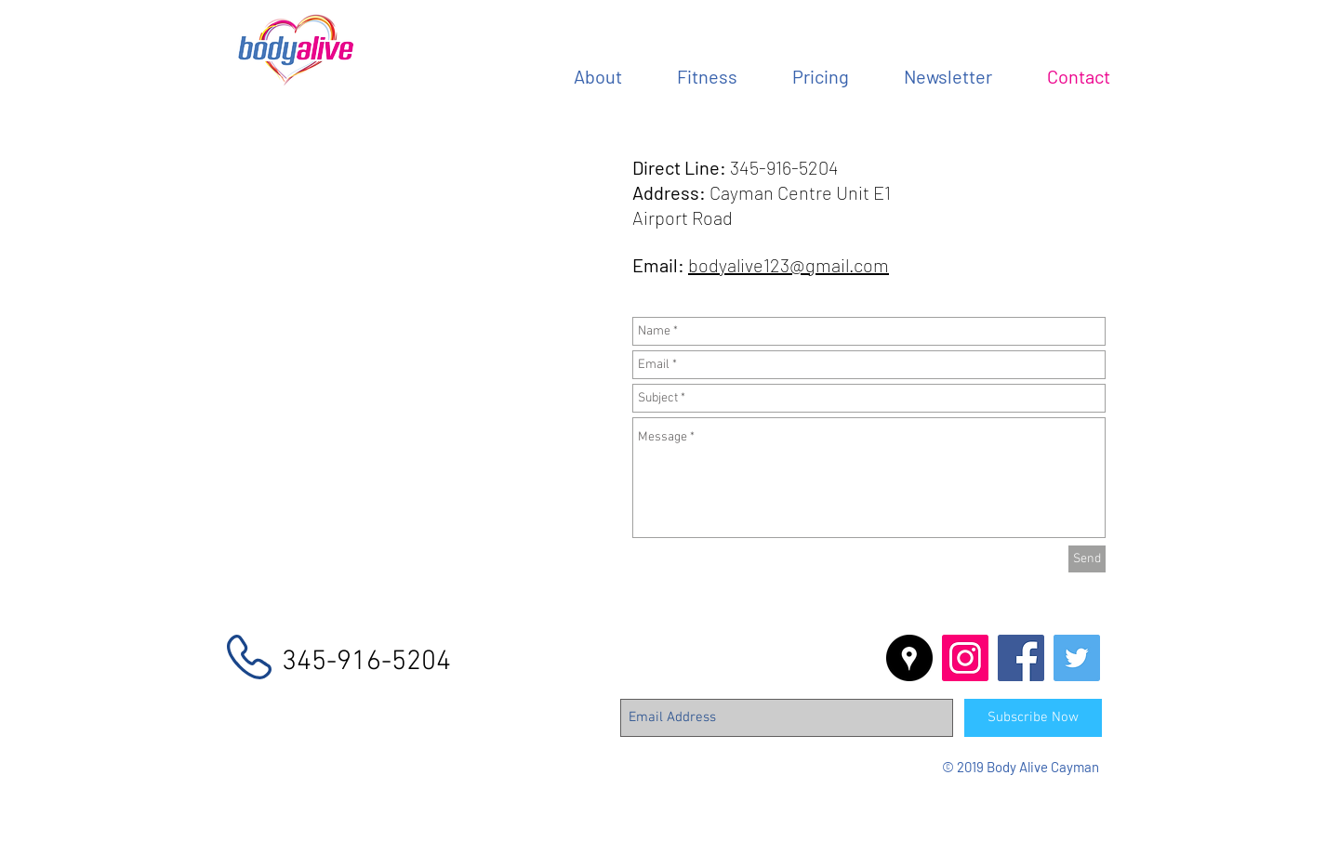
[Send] (1087, 558)
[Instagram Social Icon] (965, 658)
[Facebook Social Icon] (1021, 658)
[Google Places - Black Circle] (909, 658)
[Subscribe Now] (1033, 718)
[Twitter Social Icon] (1077, 658)
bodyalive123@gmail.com (788, 265)
